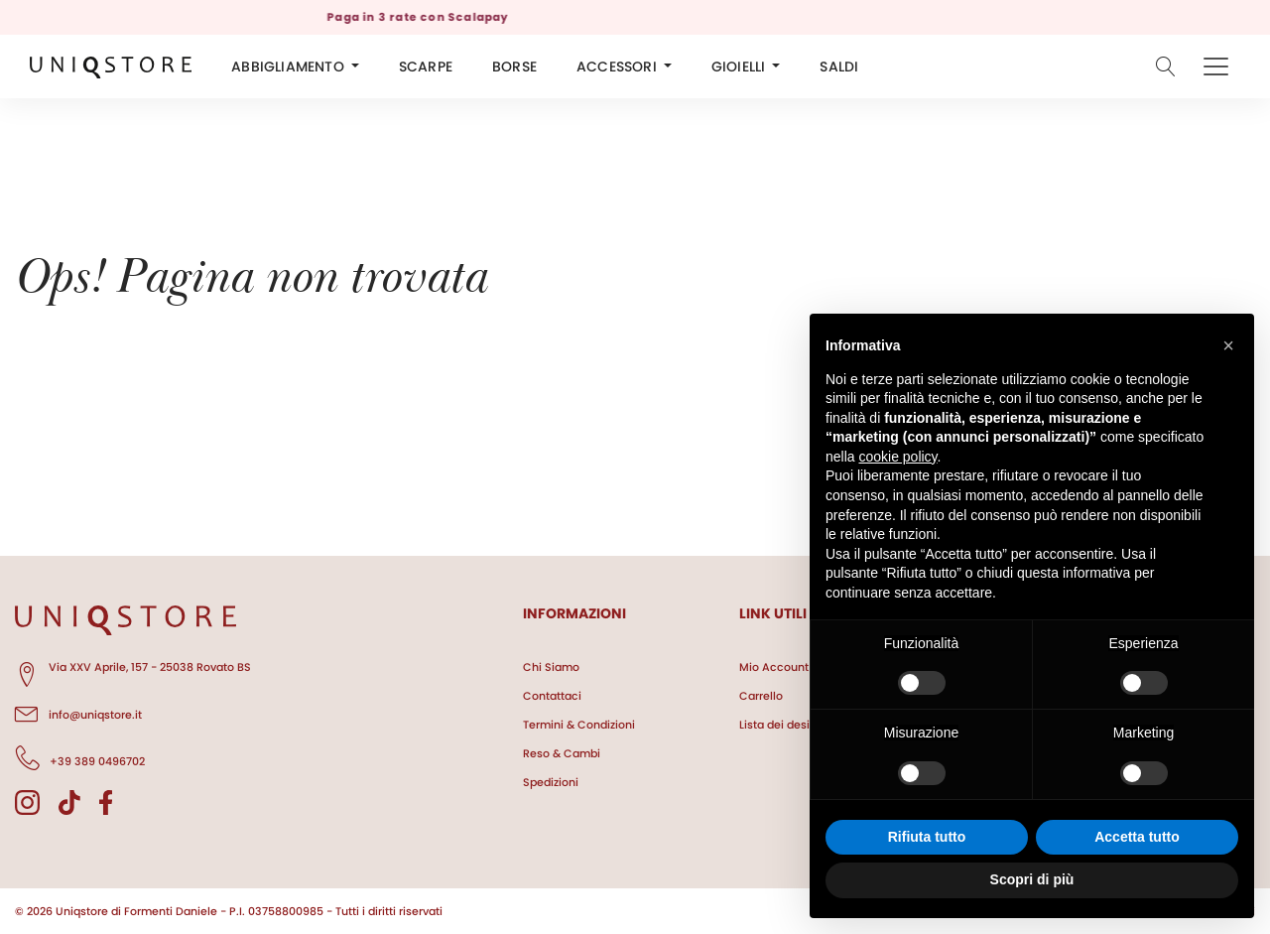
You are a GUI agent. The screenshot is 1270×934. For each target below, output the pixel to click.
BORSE (514, 66)
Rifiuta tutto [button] (927, 837)
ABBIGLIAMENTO (287, 66)
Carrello (761, 696)
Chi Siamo (551, 667)
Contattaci (552, 696)
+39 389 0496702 (80, 758)
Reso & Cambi (561, 753)
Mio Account (774, 667)
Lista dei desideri (784, 725)
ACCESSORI (616, 66)
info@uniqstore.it (78, 712)
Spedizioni (550, 782)
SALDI (839, 66)
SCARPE (425, 66)
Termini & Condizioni (579, 725)
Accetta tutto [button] (1137, 837)
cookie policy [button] (897, 457)
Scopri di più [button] (1032, 879)
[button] (1228, 345)
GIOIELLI (738, 66)
